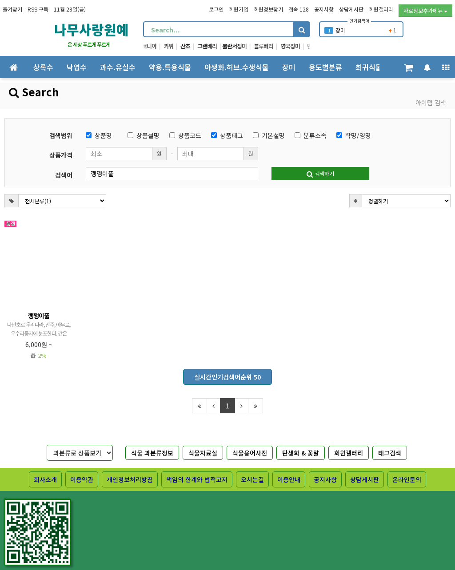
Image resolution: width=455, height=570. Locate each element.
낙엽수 (77, 67)
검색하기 (320, 173)
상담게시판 (351, 9)
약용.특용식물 (170, 67)
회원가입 (238, 9)
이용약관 (81, 479)
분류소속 (311, 135)
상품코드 (185, 135)
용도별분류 (325, 67)
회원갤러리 (381, 9)
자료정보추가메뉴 (425, 10)
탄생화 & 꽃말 (300, 452)
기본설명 (269, 135)
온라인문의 (406, 479)
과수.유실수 (118, 67)
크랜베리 (215, 46)
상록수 (43, 67)
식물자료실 (202, 452)
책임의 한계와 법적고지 (197, 479)
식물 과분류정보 (152, 452)
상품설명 (144, 135)
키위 (176, 46)
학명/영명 (353, 135)
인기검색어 (359, 20)
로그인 (216, 9)
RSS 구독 (38, 9)
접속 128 (298, 9)
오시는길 (252, 479)
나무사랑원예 (91, 29)
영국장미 (298, 46)
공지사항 (324, 9)
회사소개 (45, 479)
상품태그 (227, 135)
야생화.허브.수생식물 (236, 67)
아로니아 (154, 46)
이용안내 (288, 479)
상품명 (99, 135)
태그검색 (389, 452)
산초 (193, 46)
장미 (340, 30)
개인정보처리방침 (130, 479)
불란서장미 (242, 46)
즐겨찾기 (12, 9)
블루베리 (271, 46)
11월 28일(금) (70, 9)
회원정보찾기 (268, 9)
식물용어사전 (249, 452)
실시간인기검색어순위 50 (227, 376)
